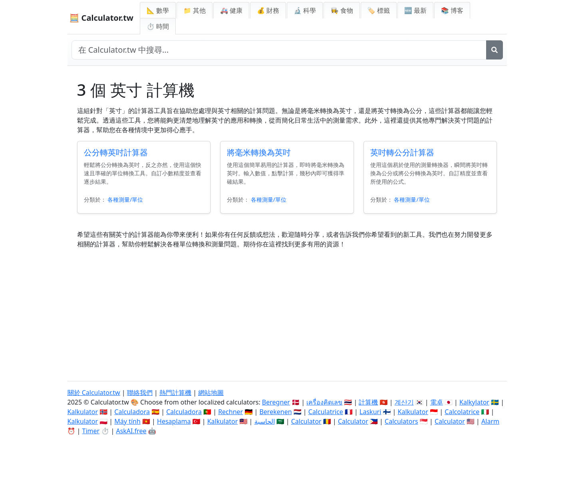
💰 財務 (268, 10)
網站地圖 (211, 392)
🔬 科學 (305, 10)
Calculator (306, 421)
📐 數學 (158, 10)
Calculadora (132, 411)
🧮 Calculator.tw (101, 17)
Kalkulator (83, 411)
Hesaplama (174, 421)
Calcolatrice (462, 411)
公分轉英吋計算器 (116, 152)
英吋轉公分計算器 (402, 152)
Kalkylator (474, 402)
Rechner (230, 411)
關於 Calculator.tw (94, 392)
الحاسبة (264, 421)
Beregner (276, 402)
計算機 (368, 402)
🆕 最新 (415, 10)
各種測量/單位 (125, 199)
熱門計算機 (175, 392)
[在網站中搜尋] (279, 50)
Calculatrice (325, 411)
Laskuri (370, 411)
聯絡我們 (140, 392)
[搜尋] (494, 50)
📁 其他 (194, 10)
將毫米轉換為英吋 (259, 152)
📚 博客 (452, 10)
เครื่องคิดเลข (324, 402)
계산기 (404, 402)
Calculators (401, 421)
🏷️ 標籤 (378, 10)
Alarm (490, 421)
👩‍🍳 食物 (341, 10)
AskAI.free (131, 430)
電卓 (436, 402)
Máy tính (127, 421)
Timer (91, 430)
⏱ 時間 (158, 26)
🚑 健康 (231, 10)
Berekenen (275, 411)
